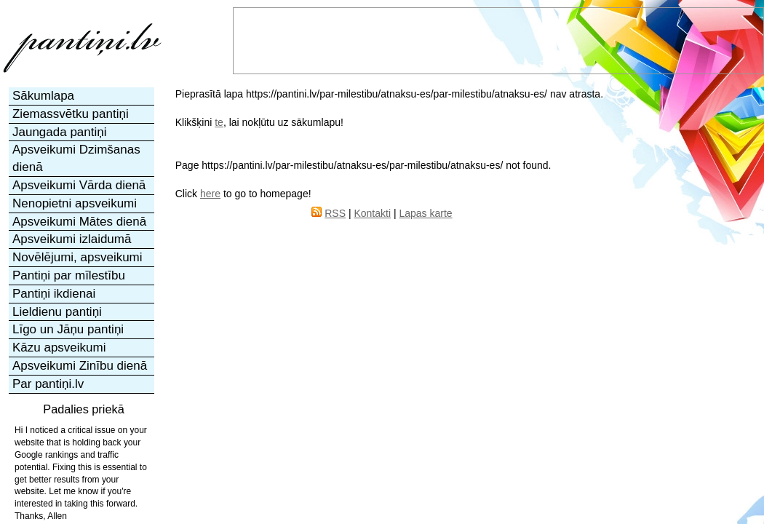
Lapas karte (425, 213)
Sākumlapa (43, 96)
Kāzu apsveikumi (59, 347)
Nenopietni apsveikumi (74, 203)
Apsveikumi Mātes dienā (79, 222)
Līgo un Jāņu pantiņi (68, 329)
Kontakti (372, 213)
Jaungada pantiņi (59, 132)
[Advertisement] (605, 335)
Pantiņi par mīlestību (68, 275)
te (219, 122)
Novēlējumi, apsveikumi (77, 257)
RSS (335, 213)
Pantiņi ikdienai (53, 294)
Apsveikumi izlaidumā (71, 239)
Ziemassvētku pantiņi (70, 114)
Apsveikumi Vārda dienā (79, 185)
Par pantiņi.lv (48, 384)
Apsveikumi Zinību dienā (79, 366)
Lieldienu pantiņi (57, 312)
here (210, 193)
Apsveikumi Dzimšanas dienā (76, 158)
